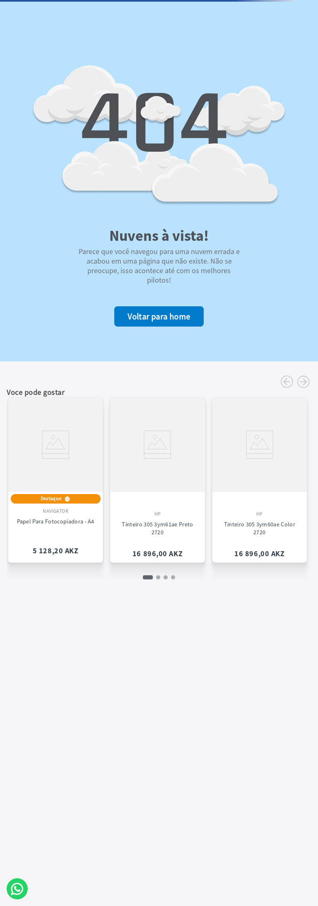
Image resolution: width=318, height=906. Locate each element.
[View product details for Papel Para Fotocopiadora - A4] (55, 476)
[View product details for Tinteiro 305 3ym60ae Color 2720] (259, 476)
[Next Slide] (303, 381)
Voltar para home (159, 316)
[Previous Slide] (287, 381)
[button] (148, 577)
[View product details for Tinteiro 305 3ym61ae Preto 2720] (157, 476)
